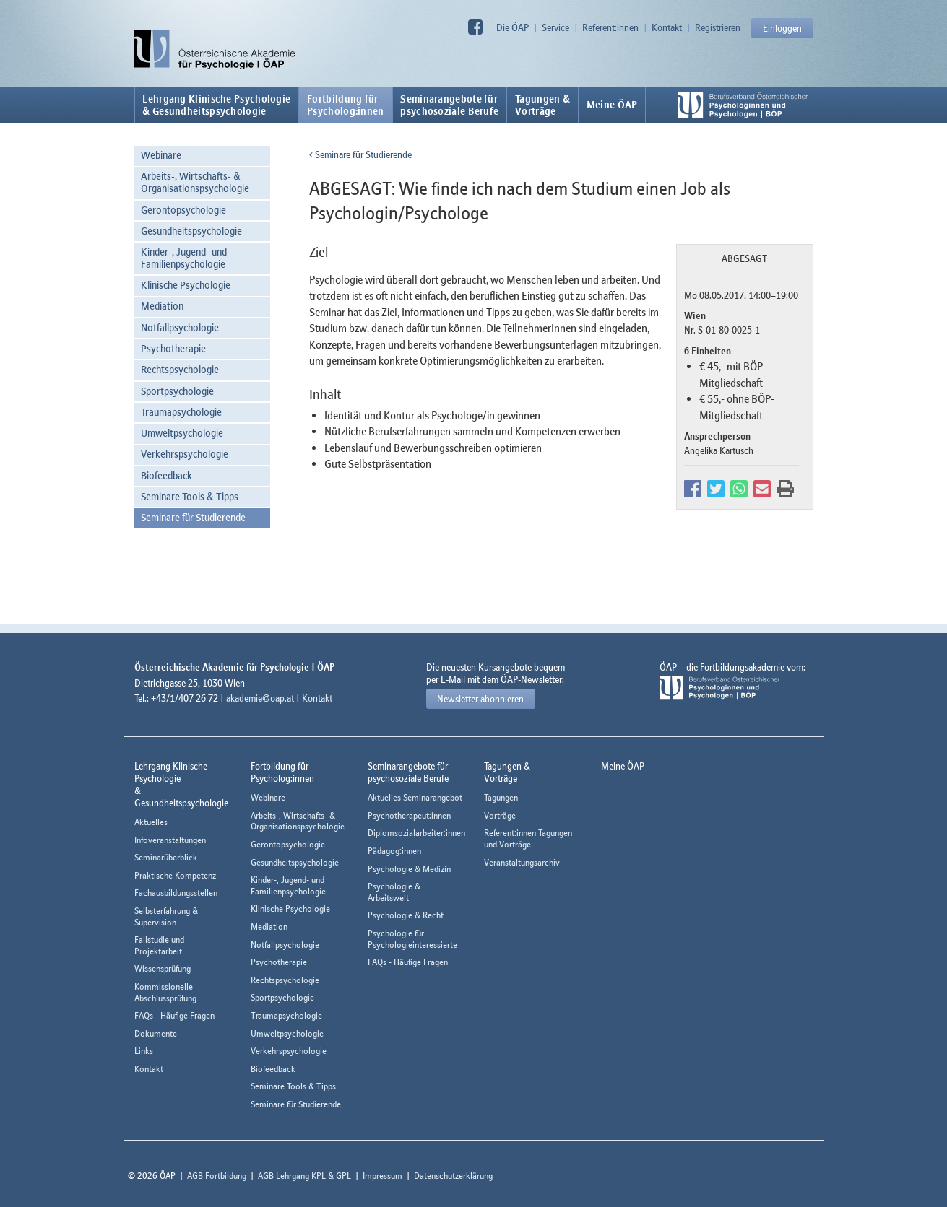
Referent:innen (610, 27)
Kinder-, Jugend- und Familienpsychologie (184, 257)
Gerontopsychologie (183, 210)
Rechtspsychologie (180, 369)
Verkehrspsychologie (184, 454)
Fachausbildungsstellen (175, 892)
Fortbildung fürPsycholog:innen (345, 104)
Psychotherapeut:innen (409, 815)
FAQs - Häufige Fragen (174, 1015)
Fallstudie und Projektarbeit (159, 945)
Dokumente (155, 1033)
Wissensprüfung (162, 968)
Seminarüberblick (165, 857)
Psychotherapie (173, 348)
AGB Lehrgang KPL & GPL (304, 1175)
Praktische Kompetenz (175, 875)
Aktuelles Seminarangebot (415, 797)
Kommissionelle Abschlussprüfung (165, 992)
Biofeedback (166, 475)
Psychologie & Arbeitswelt (394, 892)
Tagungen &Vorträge (542, 104)
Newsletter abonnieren (480, 699)
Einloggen (782, 28)
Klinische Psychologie (185, 285)
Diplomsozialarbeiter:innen (416, 832)
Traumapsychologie (181, 412)
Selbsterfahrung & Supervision (166, 916)
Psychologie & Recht (406, 915)
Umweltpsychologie (182, 433)
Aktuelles (151, 821)
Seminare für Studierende (193, 517)
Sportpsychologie (177, 391)
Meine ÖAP (612, 104)
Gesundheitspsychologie (191, 231)
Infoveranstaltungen (170, 840)
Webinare (161, 155)
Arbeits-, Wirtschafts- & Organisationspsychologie (195, 182)
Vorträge (500, 815)
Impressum (382, 1175)
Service (555, 27)
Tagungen (501, 797)
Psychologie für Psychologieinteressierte (412, 939)
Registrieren (717, 27)
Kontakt (667, 27)
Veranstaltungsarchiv (522, 862)
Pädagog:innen (394, 850)
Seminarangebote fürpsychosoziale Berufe (449, 104)
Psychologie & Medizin (409, 868)
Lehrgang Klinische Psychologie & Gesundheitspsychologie (216, 104)
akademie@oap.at (260, 698)
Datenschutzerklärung (453, 1175)
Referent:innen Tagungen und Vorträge (528, 838)
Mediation (162, 306)
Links (143, 1050)
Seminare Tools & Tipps (189, 496)
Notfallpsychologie (180, 327)
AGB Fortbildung (216, 1175)
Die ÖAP (512, 27)
